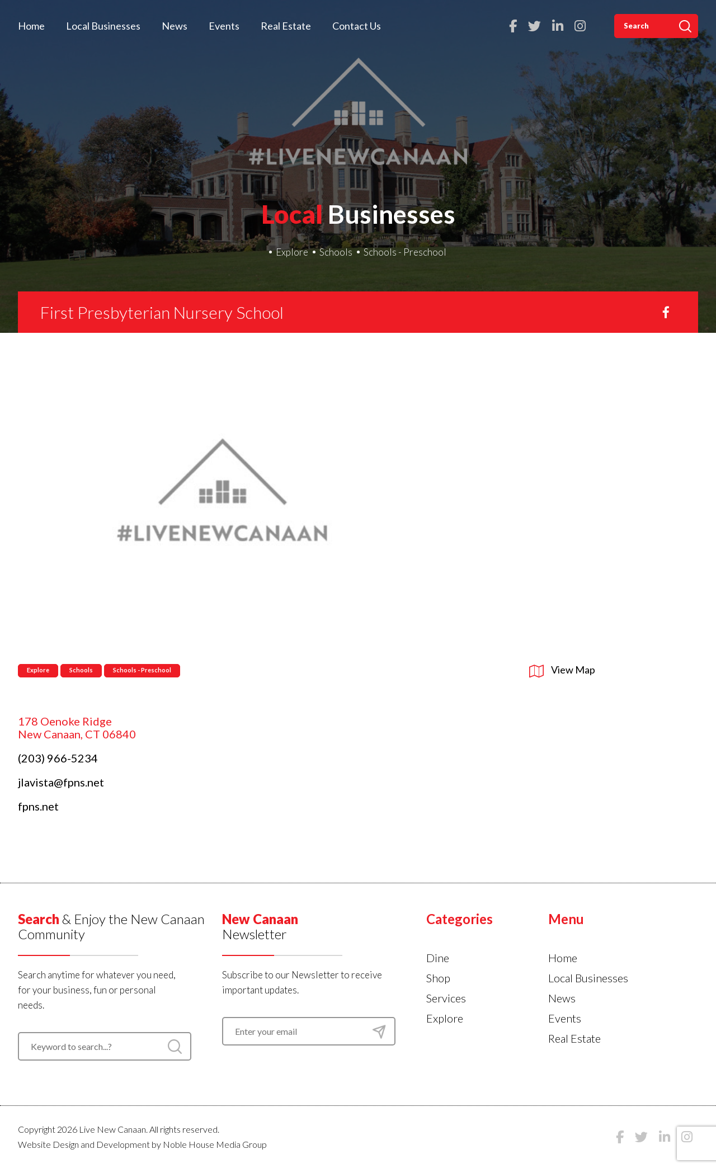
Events (224, 26)
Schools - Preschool (405, 252)
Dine (437, 957)
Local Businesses (103, 26)
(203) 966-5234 (58, 758)
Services (446, 998)
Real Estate (286, 26)
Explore (292, 252)
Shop (438, 978)
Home (31, 26)
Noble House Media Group (215, 1144)
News (174, 26)
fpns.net (38, 806)
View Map (562, 669)
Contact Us (356, 26)
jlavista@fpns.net (61, 782)
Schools (335, 252)
